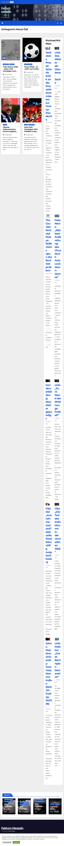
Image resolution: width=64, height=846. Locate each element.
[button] (57, 23)
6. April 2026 (24, 811)
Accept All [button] (16, 842)
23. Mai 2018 (29, 134)
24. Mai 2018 (7, 134)
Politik (5, 124)
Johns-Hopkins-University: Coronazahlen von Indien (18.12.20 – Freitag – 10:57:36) (49, 673)
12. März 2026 (55, 811)
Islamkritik (6, 64)
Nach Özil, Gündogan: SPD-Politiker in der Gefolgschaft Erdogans (31, 131)
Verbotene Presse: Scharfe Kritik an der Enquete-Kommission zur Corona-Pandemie (49, 86)
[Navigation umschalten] (61, 23)
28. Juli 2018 (8, 74)
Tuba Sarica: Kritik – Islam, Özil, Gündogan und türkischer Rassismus (10, 71)
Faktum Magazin (12, 828)
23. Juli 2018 (29, 72)
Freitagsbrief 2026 (9, 801)
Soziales (12, 64)
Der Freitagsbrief (9, 799)
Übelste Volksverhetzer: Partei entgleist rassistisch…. (9, 130)
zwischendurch (28, 64)
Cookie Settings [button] (7, 842)
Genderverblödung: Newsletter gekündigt (49, 401)
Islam (26, 124)
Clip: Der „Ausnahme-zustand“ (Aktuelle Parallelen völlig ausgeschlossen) (49, 535)
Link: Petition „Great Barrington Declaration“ (58, 660)
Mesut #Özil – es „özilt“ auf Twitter (31, 68)
